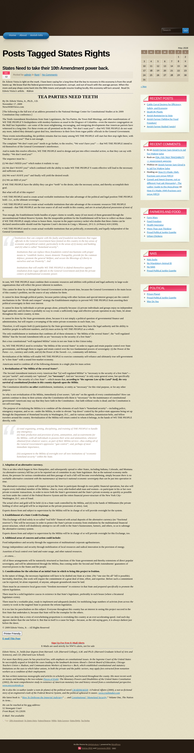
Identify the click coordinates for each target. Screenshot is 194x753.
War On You (153, 301)
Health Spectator (155, 224)
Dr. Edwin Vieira (30, 720)
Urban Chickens (155, 236)
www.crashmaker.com (109, 692)
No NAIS (151, 266)
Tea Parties (85, 720)
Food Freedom (154, 221)
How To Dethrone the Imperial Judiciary (42, 697)
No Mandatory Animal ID (159, 263)
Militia (54, 720)
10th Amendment (16, 720)
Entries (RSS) (87, 748)
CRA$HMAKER (80, 689)
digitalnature (93, 744)
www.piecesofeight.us (13, 685)
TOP (114, 748)
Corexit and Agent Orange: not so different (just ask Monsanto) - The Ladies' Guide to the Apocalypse (164, 183)
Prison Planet (153, 294)
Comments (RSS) (104, 748)
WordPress (115, 744)
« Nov (144, 86)
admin (27, 74)
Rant (37, 74)
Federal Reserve (44, 720)
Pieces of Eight (50, 679)
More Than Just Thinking (159, 228)
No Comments (50, 74)
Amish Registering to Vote (160, 115)
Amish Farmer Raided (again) (161, 126)
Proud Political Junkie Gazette (161, 232)
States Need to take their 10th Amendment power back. (55, 68)
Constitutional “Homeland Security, (89, 697)
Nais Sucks (152, 259)
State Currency (63, 720)
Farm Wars (152, 217)
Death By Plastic (155, 111)
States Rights (75, 720)
